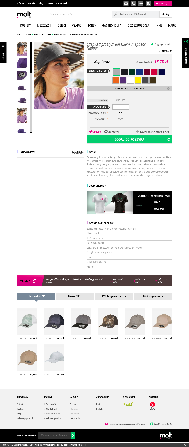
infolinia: (133, 3)
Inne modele (35, 296)
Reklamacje (75, 418)
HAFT (157, 202)
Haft (98, 404)
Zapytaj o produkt (163, 44)
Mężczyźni (44, 25)
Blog (41, 3)
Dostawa (50, 3)
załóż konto (148, 3)
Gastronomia (111, 25)
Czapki (77, 25)
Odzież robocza (138, 25)
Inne (159, 25)
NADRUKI (159, 209)
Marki (172, 25)
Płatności (62, 3)
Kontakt (31, 3)
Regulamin (74, 413)
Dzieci (62, 25)
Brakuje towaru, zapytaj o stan (154, 131)
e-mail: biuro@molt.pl (52, 418)
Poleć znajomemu (151, 296)
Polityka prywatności (25, 418)
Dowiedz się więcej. (78, 444)
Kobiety (25, 25)
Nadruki (99, 408)
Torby (92, 25)
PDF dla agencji (109, 296)
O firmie (20, 3)
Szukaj (165, 14)
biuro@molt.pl (126, 3)
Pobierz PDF (73, 296)
